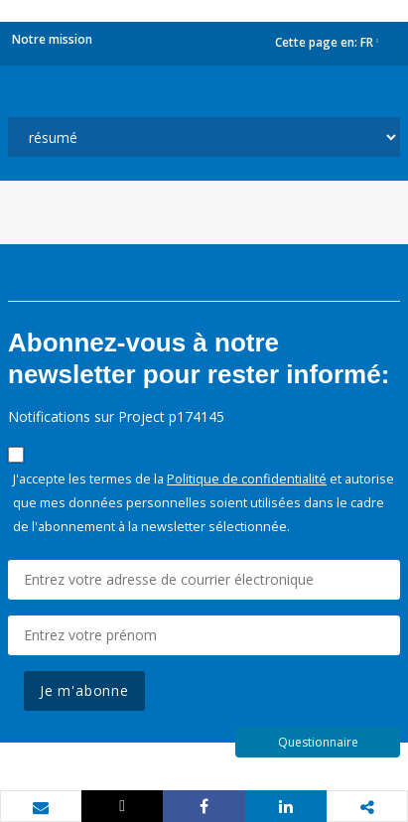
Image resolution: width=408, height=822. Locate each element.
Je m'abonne (84, 690)
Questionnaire (318, 742)
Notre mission (52, 39)
